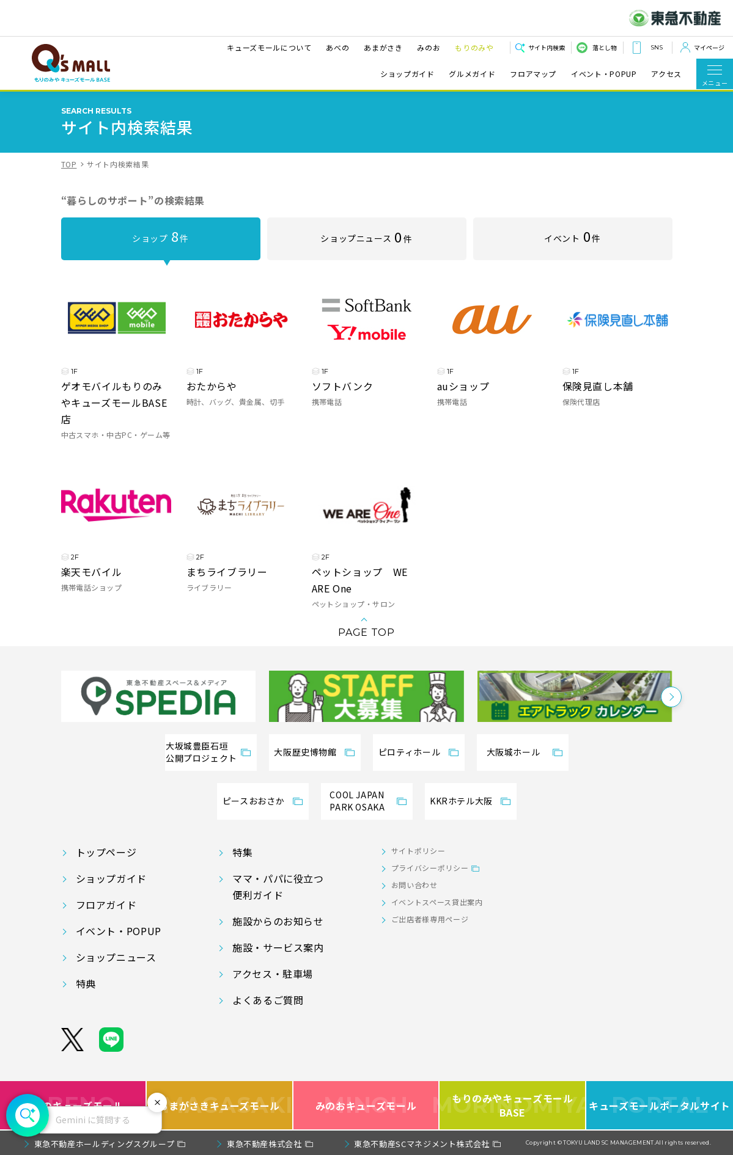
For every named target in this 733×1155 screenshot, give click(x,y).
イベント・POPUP (603, 73)
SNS (656, 47)
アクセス (666, 73)
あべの (336, 47)
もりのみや (473, 47)
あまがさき (382, 47)
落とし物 (604, 47)
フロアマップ (533, 73)
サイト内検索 (546, 47)
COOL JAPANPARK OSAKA (357, 801)
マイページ (709, 47)
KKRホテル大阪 (461, 801)
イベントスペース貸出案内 (437, 902)
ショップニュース (366, 236)
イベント (572, 236)
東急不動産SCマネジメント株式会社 (422, 1144)
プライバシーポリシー (429, 867)
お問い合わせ (414, 885)
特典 (86, 983)
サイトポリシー (418, 850)
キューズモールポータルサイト (660, 1105)
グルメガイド (472, 73)
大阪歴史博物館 (305, 752)
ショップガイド (407, 73)
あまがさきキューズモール (220, 1105)
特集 (242, 852)
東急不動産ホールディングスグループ (104, 1144)
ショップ (160, 236)
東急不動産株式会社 (264, 1144)
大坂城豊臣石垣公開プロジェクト (201, 752)
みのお (428, 47)
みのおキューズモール (365, 1105)
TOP (69, 164)
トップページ (106, 852)
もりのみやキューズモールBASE (513, 1105)
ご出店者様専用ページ (429, 919)
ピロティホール (409, 752)
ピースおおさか (253, 801)
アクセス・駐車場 (272, 973)
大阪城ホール (513, 752)
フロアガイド (106, 904)
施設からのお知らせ (278, 921)
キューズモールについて (268, 47)
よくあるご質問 (267, 1000)
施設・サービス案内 (278, 947)
